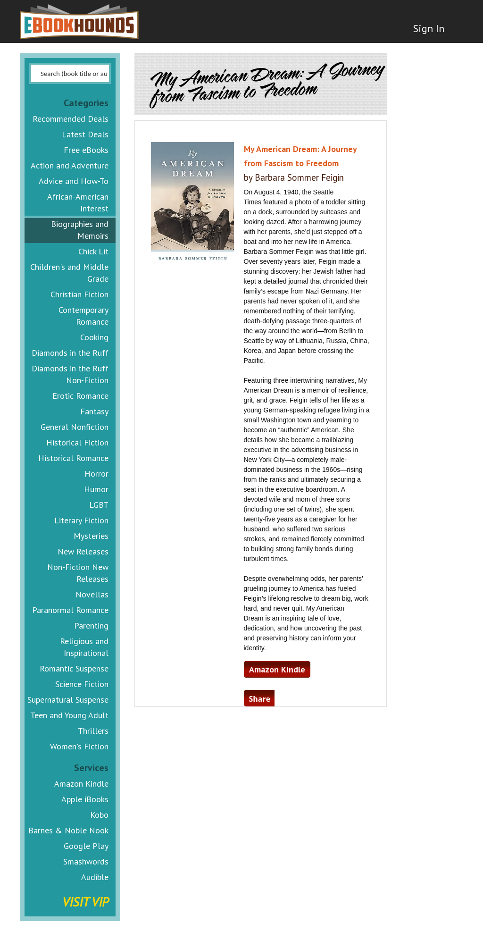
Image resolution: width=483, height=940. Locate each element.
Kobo (99, 814)
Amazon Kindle (81, 783)
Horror (96, 473)
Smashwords (85, 861)
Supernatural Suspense (67, 699)
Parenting (91, 625)
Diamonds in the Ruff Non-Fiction (70, 374)
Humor (96, 489)
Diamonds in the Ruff (70, 352)
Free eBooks (86, 149)
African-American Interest (77, 202)
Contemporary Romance (83, 315)
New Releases (83, 551)
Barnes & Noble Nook (68, 830)
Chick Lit (93, 251)
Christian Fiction (79, 294)
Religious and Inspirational (84, 647)
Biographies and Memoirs (79, 229)
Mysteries (91, 535)
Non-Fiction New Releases (77, 573)
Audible (94, 877)
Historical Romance (73, 458)
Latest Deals (85, 134)
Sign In (428, 28)
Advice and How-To (73, 181)
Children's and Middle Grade (69, 272)
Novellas (91, 594)
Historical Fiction (77, 442)
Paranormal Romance (70, 609)
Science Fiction (81, 684)
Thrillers (93, 730)
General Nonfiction (74, 426)
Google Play (86, 845)
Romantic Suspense (74, 668)
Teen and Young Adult (69, 715)
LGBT (98, 504)
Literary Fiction (81, 520)
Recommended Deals (70, 118)
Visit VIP (85, 901)
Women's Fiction (79, 746)
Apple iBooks (84, 799)
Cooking (94, 337)
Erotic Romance (80, 395)
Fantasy (94, 411)
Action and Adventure (69, 165)
